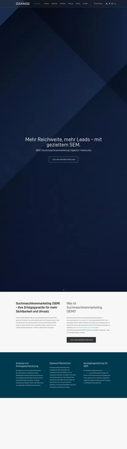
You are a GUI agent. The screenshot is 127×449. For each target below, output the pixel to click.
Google (80, 91)
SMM (68, 410)
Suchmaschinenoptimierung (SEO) (85, 99)
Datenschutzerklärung (90, 385)
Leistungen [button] (38, 3)
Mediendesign (71, 397)
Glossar (78, 3)
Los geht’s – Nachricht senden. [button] (63, 356)
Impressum (87, 388)
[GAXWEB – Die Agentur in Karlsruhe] (22, 3)
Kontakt (85, 3)
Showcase (54, 3)
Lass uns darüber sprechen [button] (63, 45)
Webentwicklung (71, 422)
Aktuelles (62, 3)
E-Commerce (70, 430)
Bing (87, 91)
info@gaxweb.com (25, 422)
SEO (68, 405)
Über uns (70, 3)
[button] (107, 3)
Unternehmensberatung (73, 388)
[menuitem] (38, 3)
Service (46, 3)
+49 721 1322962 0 (23, 417)
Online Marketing (71, 400)
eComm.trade (98, 3)
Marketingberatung (72, 385)
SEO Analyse (70, 390)
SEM (68, 407)
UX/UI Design (70, 393)
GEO (68, 402)
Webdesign (70, 395)
